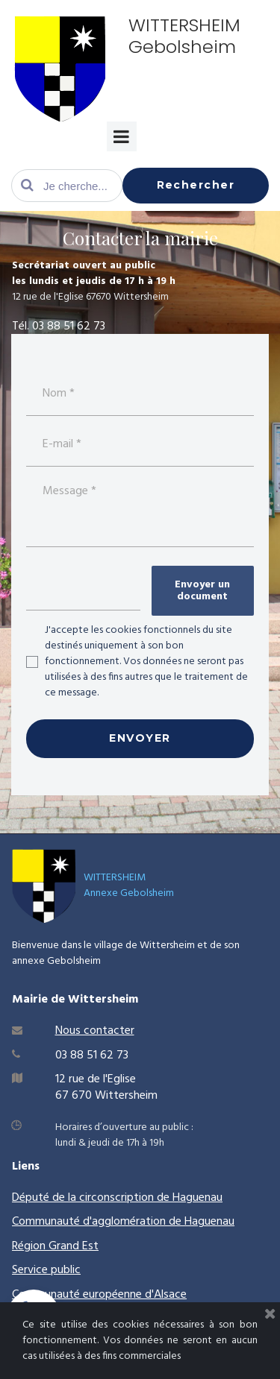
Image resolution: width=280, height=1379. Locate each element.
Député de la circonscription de (92, 1198)
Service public (46, 1270)
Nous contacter (94, 1031)
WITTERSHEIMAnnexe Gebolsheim (129, 885)
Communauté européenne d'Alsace (99, 1294)
